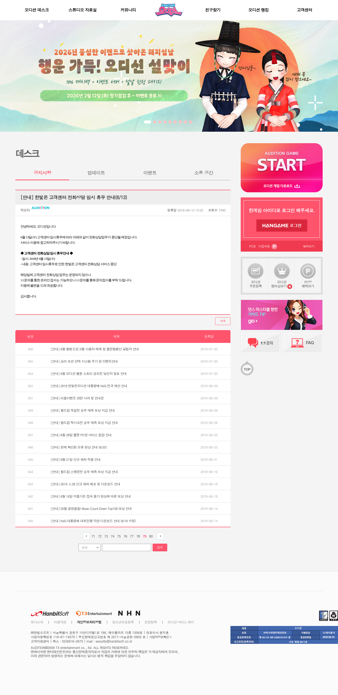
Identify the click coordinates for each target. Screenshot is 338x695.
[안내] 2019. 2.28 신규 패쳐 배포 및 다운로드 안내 (85, 483)
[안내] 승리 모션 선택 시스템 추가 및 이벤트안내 (84, 361)
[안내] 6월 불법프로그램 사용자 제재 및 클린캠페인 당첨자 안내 (95, 348)
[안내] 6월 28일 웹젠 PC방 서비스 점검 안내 (81, 434)
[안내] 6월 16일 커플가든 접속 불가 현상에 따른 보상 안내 (91, 496)
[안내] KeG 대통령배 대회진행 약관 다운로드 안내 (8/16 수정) (93, 520)
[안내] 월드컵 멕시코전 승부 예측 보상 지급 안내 (84, 422)
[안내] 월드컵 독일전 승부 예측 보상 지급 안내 (83, 410)
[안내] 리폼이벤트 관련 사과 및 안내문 (77, 398)
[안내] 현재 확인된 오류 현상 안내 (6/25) (79, 447)
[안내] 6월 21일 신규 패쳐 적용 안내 (76, 459)
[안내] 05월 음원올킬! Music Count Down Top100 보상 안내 (91, 508)
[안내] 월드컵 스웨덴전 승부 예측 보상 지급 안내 (84, 471)
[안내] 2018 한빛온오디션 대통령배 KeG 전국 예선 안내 (89, 385)
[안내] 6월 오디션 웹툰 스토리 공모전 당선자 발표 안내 (88, 373)
